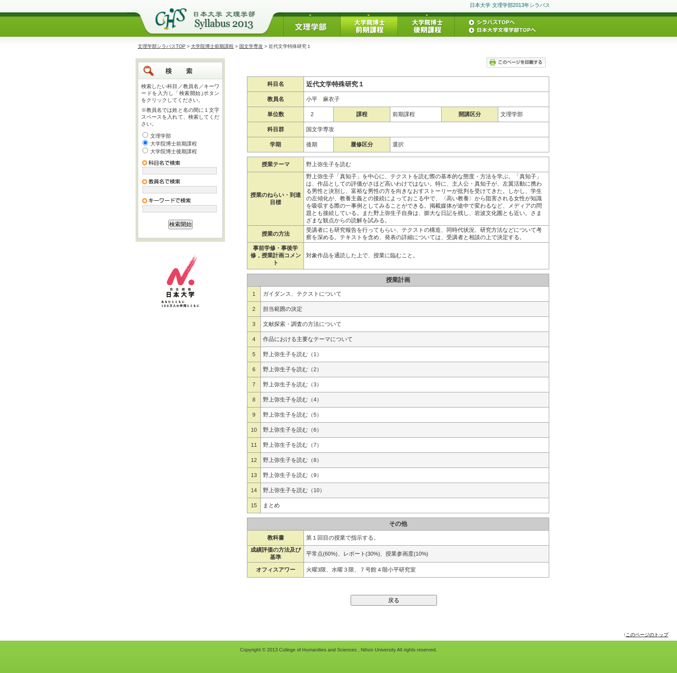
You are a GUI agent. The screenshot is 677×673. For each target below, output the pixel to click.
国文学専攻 (251, 46)
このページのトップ (647, 634)
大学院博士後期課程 (173, 152)
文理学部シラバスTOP (162, 46)
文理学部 (160, 136)
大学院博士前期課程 (212, 46)
